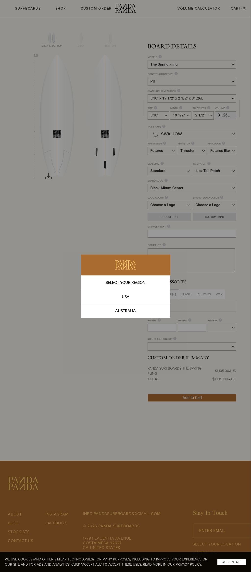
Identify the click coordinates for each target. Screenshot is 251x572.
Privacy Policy (188, 564)
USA (125, 297)
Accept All (231, 561)
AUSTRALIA (125, 311)
